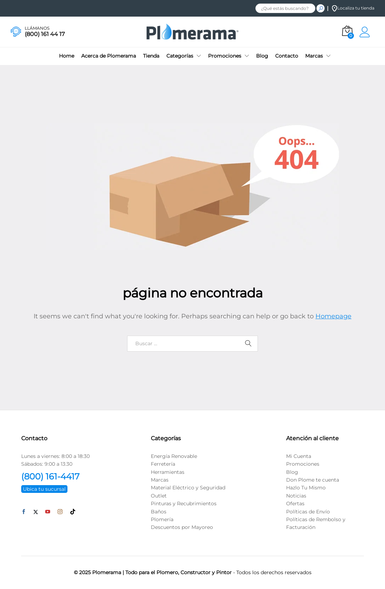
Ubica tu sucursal (44, 489)
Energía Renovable (174, 456)
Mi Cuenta (298, 456)
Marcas (159, 480)
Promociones (302, 464)
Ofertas (295, 503)
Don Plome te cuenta (312, 480)
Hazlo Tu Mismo (306, 487)
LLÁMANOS (37, 28)
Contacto (286, 55)
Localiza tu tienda (353, 8)
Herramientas (167, 472)
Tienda (151, 55)
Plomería (162, 519)
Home (66, 55)
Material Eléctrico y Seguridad (188, 487)
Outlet (159, 496)
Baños (158, 511)
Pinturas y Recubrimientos (184, 503)
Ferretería (163, 464)
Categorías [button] (179, 55)
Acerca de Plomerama (108, 55)
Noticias (296, 496)
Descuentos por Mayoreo (182, 527)
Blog (262, 55)
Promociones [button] (224, 55)
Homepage (333, 316)
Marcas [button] (314, 55)
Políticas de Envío (308, 511)
